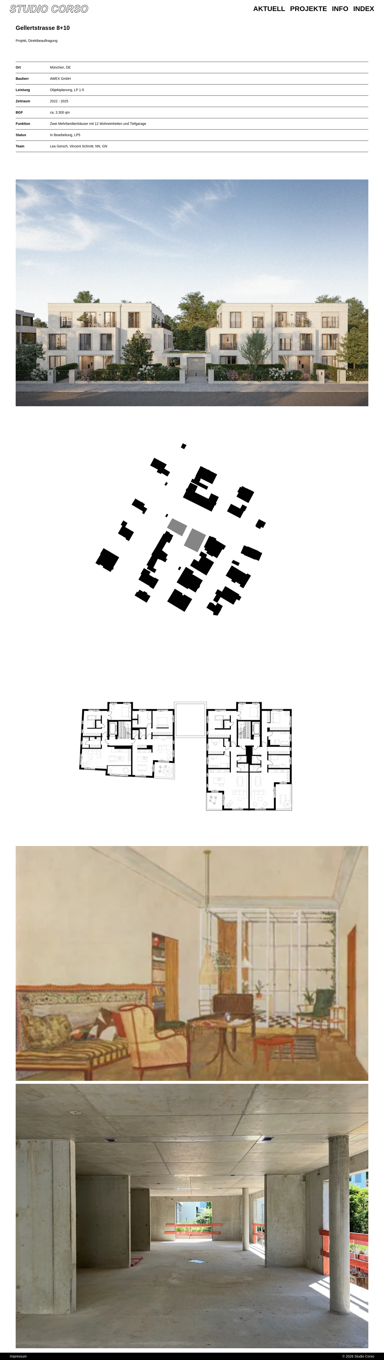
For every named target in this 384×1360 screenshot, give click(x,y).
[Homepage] (49, 9)
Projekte (308, 8)
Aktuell (269, 8)
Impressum (18, 1356)
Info (340, 8)
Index (363, 8)
